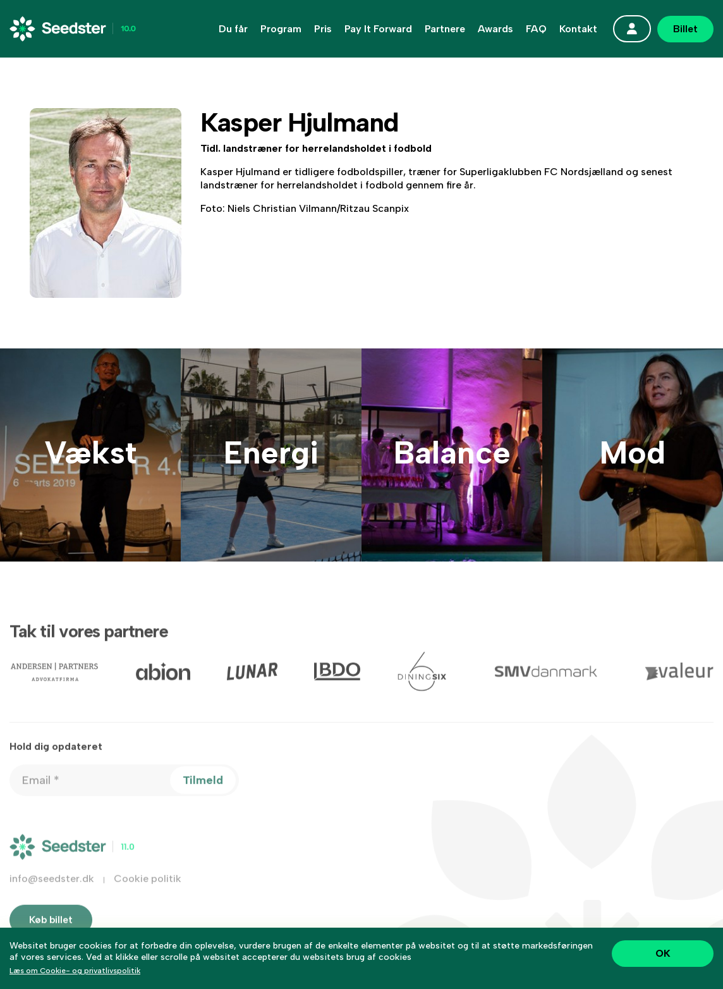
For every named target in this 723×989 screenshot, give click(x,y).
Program (280, 29)
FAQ (536, 29)
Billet (685, 29)
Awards (495, 29)
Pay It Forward (378, 29)
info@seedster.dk (51, 894)
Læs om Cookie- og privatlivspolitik (74, 970)
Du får (233, 29)
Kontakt (578, 29)
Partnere (445, 29)
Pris (323, 29)
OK (663, 953)
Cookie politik (147, 894)
